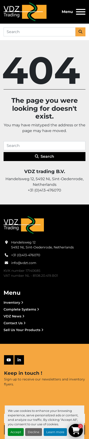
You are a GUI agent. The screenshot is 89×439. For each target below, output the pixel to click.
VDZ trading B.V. (44, 171)
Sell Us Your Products (22, 330)
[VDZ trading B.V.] (24, 224)
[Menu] (80, 12)
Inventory (12, 302)
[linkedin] (19, 360)
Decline (33, 432)
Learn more (55, 432)
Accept (15, 432)
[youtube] (9, 360)
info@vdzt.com (23, 263)
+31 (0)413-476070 (25, 255)
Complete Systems (20, 309)
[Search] (39, 31)
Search (44, 156)
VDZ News (12, 316)
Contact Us (13, 323)
